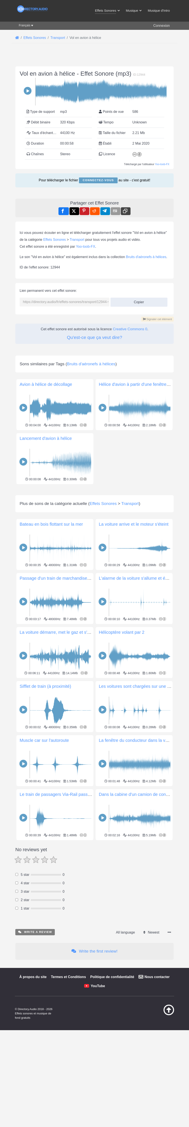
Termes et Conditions (68, 1037)
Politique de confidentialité (112, 1037)
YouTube (98, 1046)
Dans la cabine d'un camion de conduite (137, 854)
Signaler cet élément (157, 319)
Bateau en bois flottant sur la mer (51, 584)
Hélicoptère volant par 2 (121, 692)
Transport (77, 239)
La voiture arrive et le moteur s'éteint (134, 584)
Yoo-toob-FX (162, 164)
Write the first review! (94, 1011)
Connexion (161, 25)
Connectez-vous (98, 180)
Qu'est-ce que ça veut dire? (94, 337)
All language (125, 993)
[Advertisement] (94, 516)
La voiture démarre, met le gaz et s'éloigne (60, 692)
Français (24, 25)
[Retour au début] (165, 1074)
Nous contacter (157, 1037)
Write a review (35, 992)
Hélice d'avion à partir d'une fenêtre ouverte (140, 384)
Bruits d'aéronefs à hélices (146, 257)
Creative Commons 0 (130, 329)
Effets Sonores (54, 239)
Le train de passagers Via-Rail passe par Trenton (66, 854)
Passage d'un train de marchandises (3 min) (62, 638)
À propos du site (33, 1037)
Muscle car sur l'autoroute (44, 800)
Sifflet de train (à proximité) (45, 746)
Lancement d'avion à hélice (46, 438)
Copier (137, 301)
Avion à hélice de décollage (46, 384)
